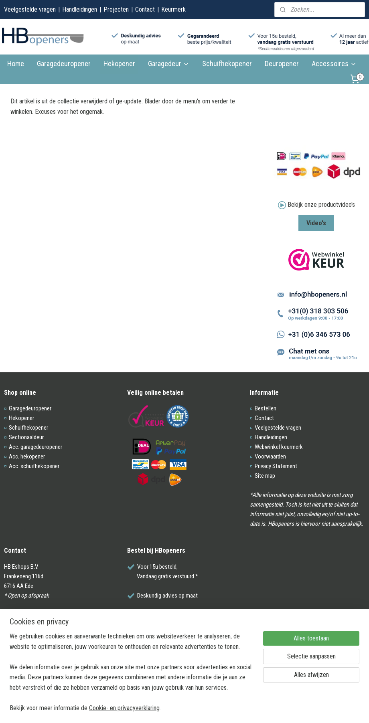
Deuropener (282, 63)
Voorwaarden (270, 456)
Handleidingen (79, 9)
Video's (316, 223)
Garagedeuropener (64, 63)
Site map (265, 475)
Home (15, 63)
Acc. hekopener (27, 456)
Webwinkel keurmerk (279, 446)
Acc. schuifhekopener (34, 466)
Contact (145, 9)
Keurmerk (173, 9)
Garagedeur (168, 63)
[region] (131, 677)
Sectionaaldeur (26, 437)
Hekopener (119, 63)
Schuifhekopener (227, 63)
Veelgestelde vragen (30, 9)
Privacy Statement (276, 466)
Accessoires (334, 63)
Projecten (116, 9)
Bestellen (265, 408)
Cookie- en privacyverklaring (124, 708)
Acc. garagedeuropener (35, 446)
